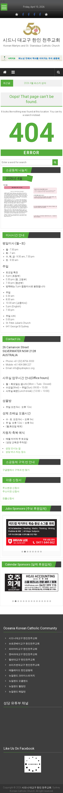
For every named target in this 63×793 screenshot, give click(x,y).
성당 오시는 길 (13, 448)
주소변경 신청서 (10, 488)
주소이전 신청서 (10, 491)
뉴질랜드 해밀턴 (17, 691)
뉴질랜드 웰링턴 (17, 686)
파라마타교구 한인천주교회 (23, 649)
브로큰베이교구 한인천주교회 (24, 643)
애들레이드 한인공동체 (21, 670)
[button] (22, 552)
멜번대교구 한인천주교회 (22, 659)
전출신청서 (8, 498)
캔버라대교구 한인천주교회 (23, 654)
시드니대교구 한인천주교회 (23, 638)
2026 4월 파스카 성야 (35, 83)
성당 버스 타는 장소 (16, 452)
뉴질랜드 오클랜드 (18, 681)
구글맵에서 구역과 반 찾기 (16, 470)
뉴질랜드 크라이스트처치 (22, 675)
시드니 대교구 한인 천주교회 (31, 40)
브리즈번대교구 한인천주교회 (24, 665)
